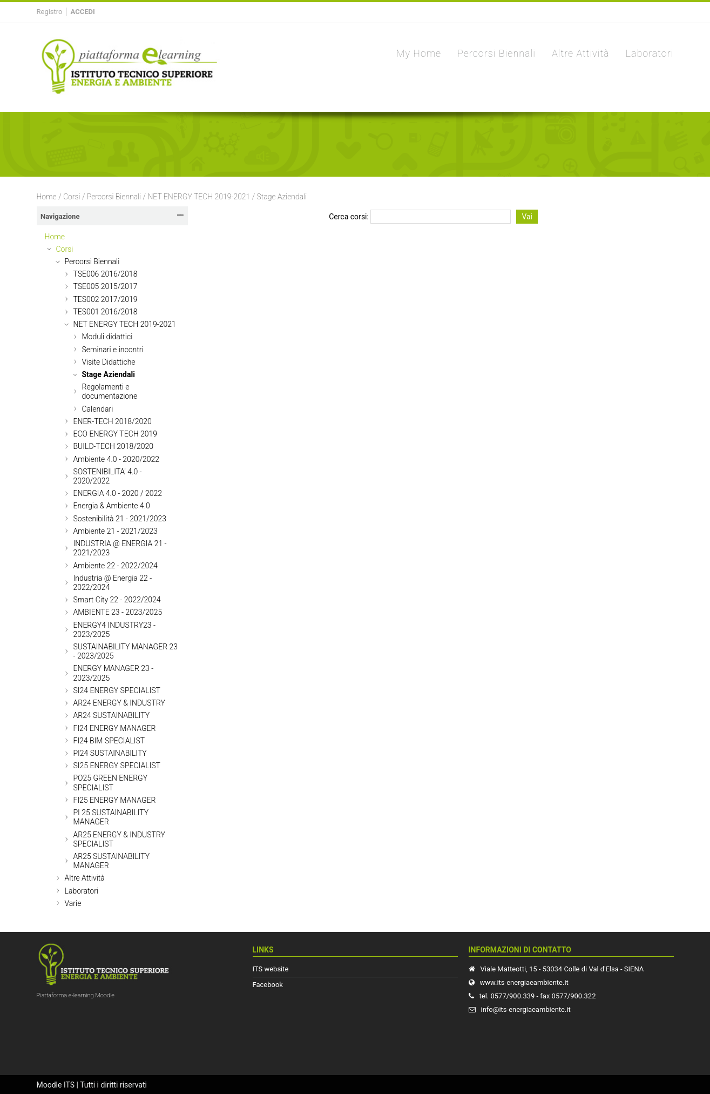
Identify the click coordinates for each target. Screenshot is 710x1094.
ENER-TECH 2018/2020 (112, 421)
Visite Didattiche (109, 362)
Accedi (83, 12)
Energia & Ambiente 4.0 (111, 505)
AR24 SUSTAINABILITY (111, 715)
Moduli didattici (107, 336)
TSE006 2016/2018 (105, 274)
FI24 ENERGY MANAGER (114, 728)
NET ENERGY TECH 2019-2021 (198, 196)
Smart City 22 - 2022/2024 (117, 599)
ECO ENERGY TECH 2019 (115, 433)
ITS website (271, 969)
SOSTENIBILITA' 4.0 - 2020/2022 (107, 476)
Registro (50, 12)
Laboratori (81, 891)
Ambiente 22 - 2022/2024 (115, 565)
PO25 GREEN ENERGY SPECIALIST (110, 782)
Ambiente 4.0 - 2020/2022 (116, 459)
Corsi (71, 196)
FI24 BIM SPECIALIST (109, 740)
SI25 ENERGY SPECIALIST (116, 765)
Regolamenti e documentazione (110, 391)
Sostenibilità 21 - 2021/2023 (119, 518)
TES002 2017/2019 (105, 299)
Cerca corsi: (349, 216)
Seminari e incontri (113, 349)
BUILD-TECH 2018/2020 (113, 446)
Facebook (268, 985)
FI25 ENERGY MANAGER (114, 800)
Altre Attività (85, 878)
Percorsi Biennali (114, 196)
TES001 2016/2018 (105, 311)
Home (47, 196)
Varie (73, 903)
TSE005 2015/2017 (105, 286)
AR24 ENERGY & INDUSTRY (119, 703)
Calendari (97, 409)
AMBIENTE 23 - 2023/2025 (118, 612)
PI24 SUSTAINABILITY (110, 753)
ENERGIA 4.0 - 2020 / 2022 (118, 493)
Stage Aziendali (282, 196)
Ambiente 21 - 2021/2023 (115, 531)
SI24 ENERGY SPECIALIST (116, 690)
